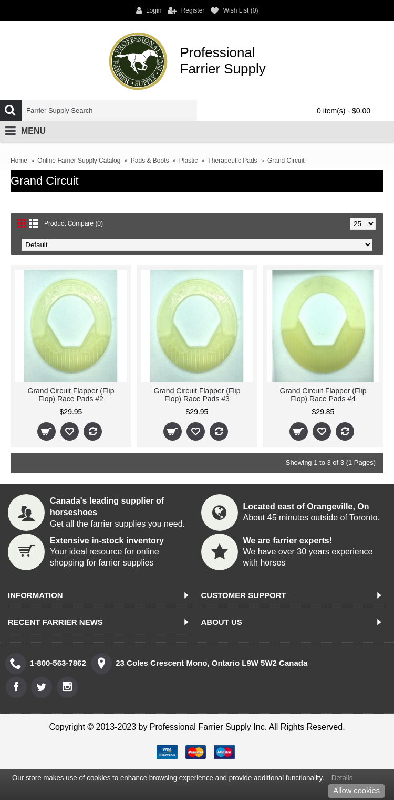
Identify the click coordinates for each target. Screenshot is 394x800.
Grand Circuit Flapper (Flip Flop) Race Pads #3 (197, 395)
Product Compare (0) (73, 223)
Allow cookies (356, 790)
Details (342, 778)
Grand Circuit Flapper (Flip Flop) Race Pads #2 (71, 395)
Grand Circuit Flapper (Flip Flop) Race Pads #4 (323, 395)
